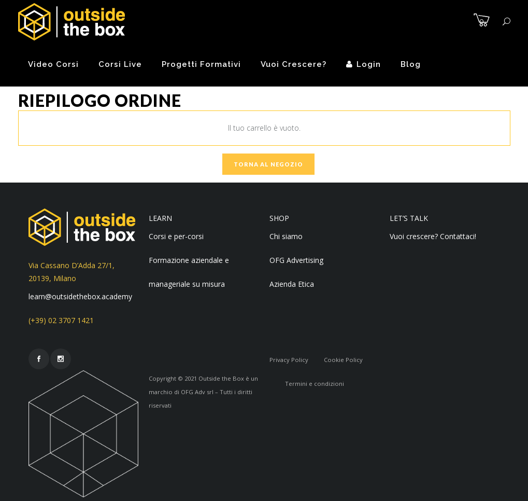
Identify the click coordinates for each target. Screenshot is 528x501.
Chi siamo (286, 236)
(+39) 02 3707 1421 (61, 320)
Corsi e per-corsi (176, 236)
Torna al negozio (268, 164)
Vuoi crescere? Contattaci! (433, 236)
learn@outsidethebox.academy (80, 296)
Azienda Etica (291, 284)
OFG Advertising (296, 260)
